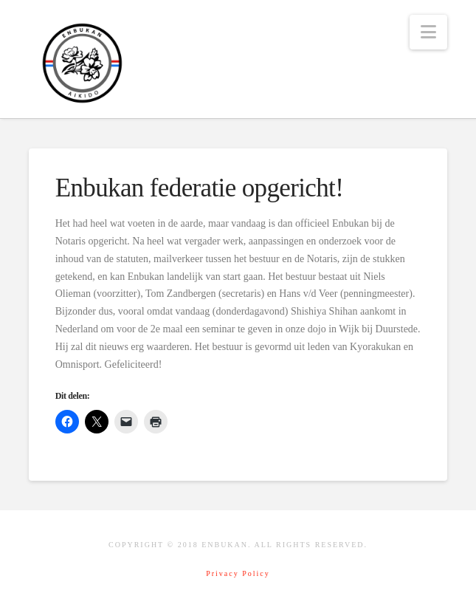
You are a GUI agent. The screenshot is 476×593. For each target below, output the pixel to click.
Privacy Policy (238, 573)
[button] (428, 32)
